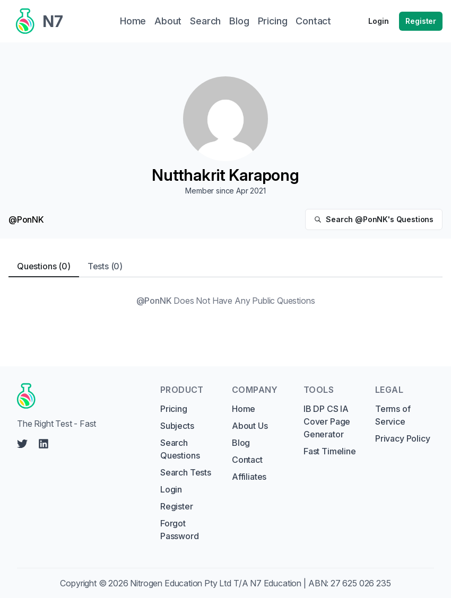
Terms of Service (393, 415)
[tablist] (225, 266)
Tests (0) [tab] (105, 266)
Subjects (177, 425)
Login (378, 20)
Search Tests (185, 472)
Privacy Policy (402, 438)
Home (243, 408)
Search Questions (180, 449)
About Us (250, 425)
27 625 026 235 (361, 583)
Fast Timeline (329, 451)
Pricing (173, 408)
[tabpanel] (225, 300)
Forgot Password (179, 529)
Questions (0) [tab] (44, 266)
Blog (241, 442)
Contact (247, 459)
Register (420, 20)
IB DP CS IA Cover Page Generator (326, 421)
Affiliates (249, 476)
